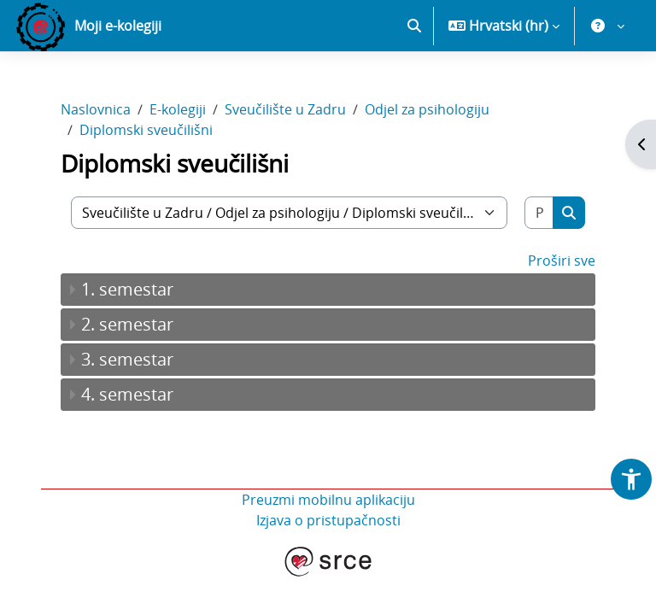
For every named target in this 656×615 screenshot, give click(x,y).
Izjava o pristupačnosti (328, 520)
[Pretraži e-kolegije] (539, 212)
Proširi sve (561, 260)
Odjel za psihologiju (427, 109)
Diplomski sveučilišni (146, 129)
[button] (414, 25)
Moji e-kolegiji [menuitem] (117, 25)
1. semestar (127, 289)
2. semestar (127, 324)
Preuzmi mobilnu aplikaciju (328, 499)
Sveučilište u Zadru (285, 109)
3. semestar (127, 359)
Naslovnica (96, 109)
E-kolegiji (177, 109)
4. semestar (127, 394)
